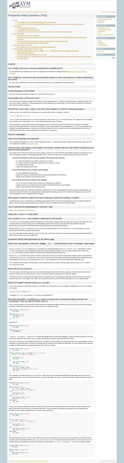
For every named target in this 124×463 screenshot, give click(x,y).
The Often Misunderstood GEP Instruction (23, 209)
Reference (101, 22)
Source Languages (18, 33)
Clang (51, 141)
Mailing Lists (101, 31)
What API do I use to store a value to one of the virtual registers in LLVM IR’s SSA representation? (44, 31)
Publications (101, 44)
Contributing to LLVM (104, 28)
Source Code (17, 26)
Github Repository (103, 45)
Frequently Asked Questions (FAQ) (37, 12)
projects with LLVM (32, 143)
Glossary (100, 42)
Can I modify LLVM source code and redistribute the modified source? (36, 22)
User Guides (101, 20)
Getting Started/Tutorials (105, 19)
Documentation (21, 12)
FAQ (99, 40)
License (15, 20)
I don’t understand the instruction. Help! (33, 43)
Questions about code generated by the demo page (27, 48)
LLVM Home (12, 12)
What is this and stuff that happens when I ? (48, 50)
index (113, 12)
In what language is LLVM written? (26, 28)
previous (103, 12)
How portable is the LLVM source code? (28, 30)
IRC (99, 33)
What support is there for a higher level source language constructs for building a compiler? (42, 41)
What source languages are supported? (28, 35)
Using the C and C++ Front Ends (22, 45)
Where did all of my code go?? (25, 52)
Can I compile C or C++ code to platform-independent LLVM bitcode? (36, 47)
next (109, 12)
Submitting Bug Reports (105, 30)
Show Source (100, 51)
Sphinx (111, 461)
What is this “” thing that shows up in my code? (32, 54)
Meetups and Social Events (106, 35)
